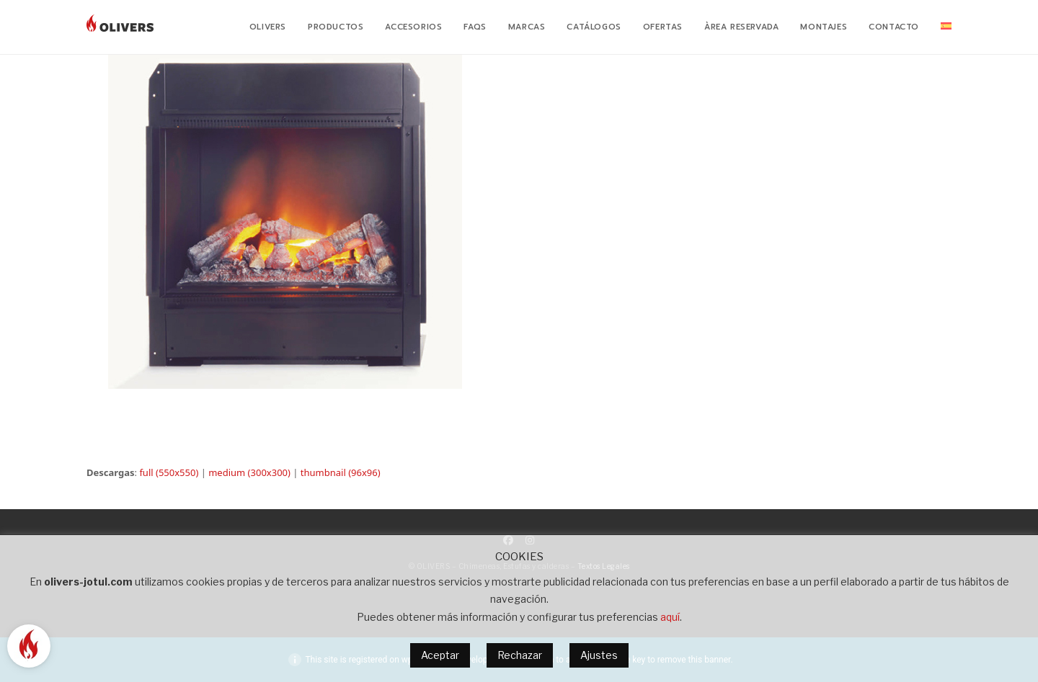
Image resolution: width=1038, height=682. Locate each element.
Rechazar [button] (519, 655)
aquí (670, 617)
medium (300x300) (249, 472)
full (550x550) (168, 472)
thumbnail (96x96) (341, 472)
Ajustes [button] (599, 655)
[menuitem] (946, 27)
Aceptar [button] (440, 655)
